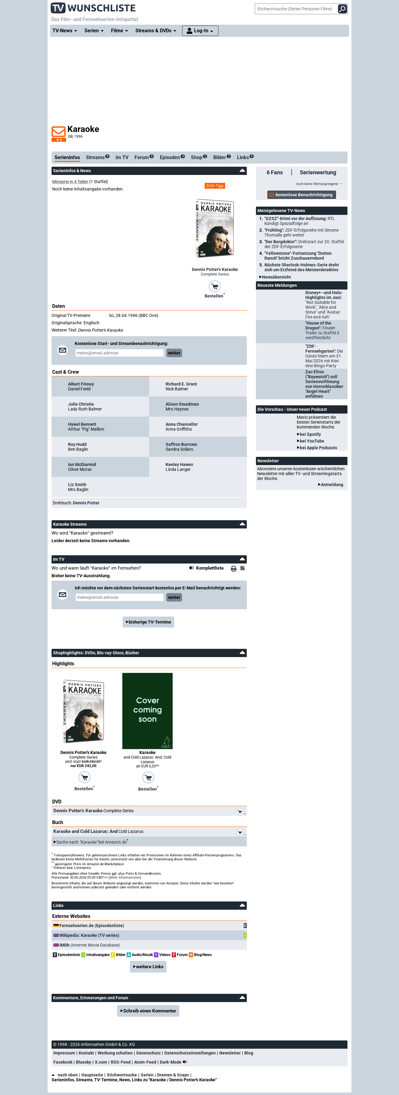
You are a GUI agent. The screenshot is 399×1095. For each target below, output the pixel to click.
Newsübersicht (276, 277)
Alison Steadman (182, 404)
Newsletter (230, 1053)
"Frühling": (301, 232)
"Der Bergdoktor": (304, 244)
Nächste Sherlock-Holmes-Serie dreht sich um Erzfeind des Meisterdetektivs (301, 267)
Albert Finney (81, 384)
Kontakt (86, 1053)
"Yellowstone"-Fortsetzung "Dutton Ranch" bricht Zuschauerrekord (298, 256)
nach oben (65, 1074)
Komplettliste (210, 568)
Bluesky (83, 1062)
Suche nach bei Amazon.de (91, 842)
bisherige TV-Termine (150, 622)
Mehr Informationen (125, 878)
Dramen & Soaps (173, 1074)
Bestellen (215, 295)
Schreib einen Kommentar (149, 1011)
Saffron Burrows (181, 444)
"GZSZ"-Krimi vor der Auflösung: (299, 221)
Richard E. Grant (181, 384)
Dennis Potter (86, 502)
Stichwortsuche (122, 1074)
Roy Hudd (77, 444)
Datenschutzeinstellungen (190, 1053)
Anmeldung (332, 484)
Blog (248, 1053)
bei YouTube (312, 441)
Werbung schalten (115, 1053)
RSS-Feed (121, 1062)
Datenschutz (148, 1053)
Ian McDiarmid (82, 464)
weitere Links (150, 966)
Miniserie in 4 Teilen (70, 181)
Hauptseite (92, 1074)
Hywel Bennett (82, 424)
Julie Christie (81, 404)
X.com (101, 1062)
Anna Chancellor (182, 424)
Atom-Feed (145, 1062)
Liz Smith (77, 484)
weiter (174, 352)
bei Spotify (310, 434)
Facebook (62, 1062)
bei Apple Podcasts (318, 447)
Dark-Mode (175, 1062)
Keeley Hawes (179, 464)
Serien (147, 1074)
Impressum (64, 1053)
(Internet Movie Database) (89, 945)
